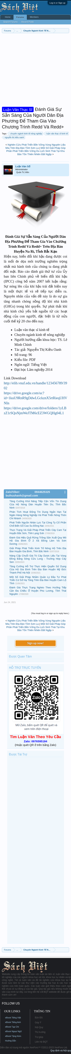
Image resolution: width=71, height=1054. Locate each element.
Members (34, 17)
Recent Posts (27, 22)
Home (7, 17)
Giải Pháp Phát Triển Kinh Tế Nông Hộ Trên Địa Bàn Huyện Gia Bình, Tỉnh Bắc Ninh (37, 550)
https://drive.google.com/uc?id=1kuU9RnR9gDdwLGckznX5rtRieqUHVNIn (35, 398)
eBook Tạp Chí (12, 1027)
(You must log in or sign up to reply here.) (50, 613)
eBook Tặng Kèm (13, 1036)
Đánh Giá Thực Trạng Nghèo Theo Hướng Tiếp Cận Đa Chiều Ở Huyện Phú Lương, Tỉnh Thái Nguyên (37, 590)
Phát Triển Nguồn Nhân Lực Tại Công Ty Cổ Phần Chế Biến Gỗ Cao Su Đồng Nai (37, 524)
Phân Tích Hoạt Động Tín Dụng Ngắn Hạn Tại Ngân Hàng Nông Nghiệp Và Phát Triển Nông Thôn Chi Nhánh (37, 515)
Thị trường (40, 1032)
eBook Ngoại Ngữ (13, 1031)
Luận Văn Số (22, 166)
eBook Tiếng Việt (13, 1017)
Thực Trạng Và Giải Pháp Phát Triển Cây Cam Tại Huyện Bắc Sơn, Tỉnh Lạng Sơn (37, 532)
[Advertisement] (35, 71)
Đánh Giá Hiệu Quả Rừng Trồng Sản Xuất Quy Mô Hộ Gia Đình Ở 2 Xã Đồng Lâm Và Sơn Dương (37, 540)
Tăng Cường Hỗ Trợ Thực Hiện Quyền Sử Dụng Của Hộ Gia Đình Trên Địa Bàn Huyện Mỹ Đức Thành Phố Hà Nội (37, 569)
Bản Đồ (39, 1017)
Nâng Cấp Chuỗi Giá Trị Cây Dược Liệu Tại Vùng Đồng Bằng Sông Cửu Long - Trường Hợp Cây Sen (37, 558)
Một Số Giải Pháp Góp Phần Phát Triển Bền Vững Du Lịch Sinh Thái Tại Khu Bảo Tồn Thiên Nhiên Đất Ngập (36, 151)
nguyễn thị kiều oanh (14, 137)
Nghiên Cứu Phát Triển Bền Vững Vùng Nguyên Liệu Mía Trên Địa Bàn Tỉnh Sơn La (35, 146)
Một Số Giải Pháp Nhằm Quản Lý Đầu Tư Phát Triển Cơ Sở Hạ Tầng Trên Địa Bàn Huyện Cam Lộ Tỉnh (37, 580)
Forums (20, 17)
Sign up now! (35, 643)
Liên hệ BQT (41, 1041)
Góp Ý (38, 1022)
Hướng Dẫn (10, 1041)
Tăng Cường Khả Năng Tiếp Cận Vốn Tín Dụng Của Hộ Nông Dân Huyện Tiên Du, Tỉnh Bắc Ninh (37, 504)
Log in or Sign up (57, 3)
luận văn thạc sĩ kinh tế (56, 133)
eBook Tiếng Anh (13, 1022)
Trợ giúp (39, 1037)
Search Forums (10, 22)
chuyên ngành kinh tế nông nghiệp (25, 133)
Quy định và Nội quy (60, 1050)
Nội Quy (39, 1027)
